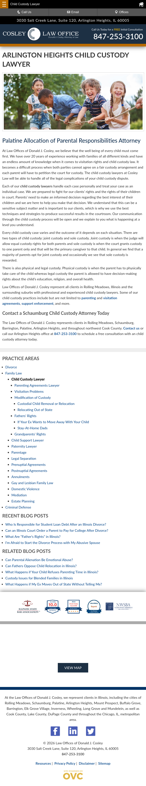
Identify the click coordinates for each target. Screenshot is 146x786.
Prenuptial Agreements (28, 464)
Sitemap (104, 763)
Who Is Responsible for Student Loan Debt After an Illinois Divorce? (55, 524)
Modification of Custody (32, 397)
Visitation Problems (29, 391)
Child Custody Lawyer (28, 379)
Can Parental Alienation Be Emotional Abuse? (39, 560)
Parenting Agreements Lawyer (37, 385)
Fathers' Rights (25, 416)
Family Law (13, 373)
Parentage (18, 452)
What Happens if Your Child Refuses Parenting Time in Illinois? (51, 572)
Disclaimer (87, 763)
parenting (88, 298)
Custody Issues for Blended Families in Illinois (39, 578)
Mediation (19, 495)
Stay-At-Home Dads (32, 428)
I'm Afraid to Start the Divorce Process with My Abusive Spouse (52, 543)
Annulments (20, 477)
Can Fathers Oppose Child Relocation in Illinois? (41, 566)
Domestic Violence (25, 489)
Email (73, 12)
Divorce (11, 367)
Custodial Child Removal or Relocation (46, 403)
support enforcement (38, 303)
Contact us (131, 328)
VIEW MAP (73, 668)
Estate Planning (23, 501)
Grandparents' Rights (30, 434)
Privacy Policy (64, 763)
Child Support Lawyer (27, 440)
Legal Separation (23, 458)
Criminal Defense (18, 507)
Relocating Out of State (34, 410)
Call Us (24, 12)
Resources (43, 763)
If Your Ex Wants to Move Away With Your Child (53, 422)
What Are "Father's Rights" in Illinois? (32, 536)
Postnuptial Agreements (29, 471)
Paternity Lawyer (24, 446)
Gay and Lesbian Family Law (32, 483)
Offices (122, 12)
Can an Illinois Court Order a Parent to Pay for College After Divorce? (56, 530)
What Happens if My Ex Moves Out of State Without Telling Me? (53, 584)
